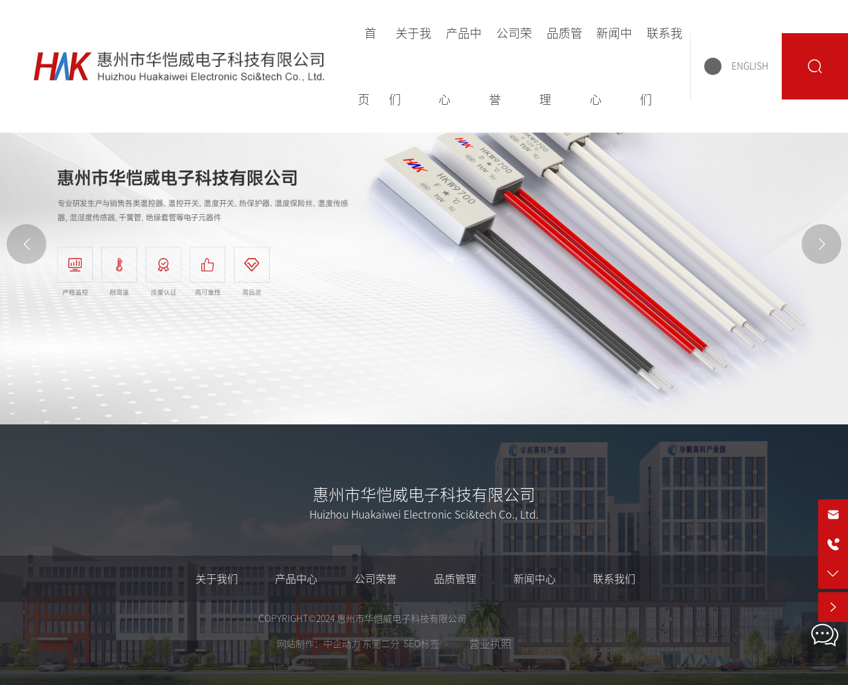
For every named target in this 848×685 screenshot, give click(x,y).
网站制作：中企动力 (318, 644)
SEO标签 (421, 644)
